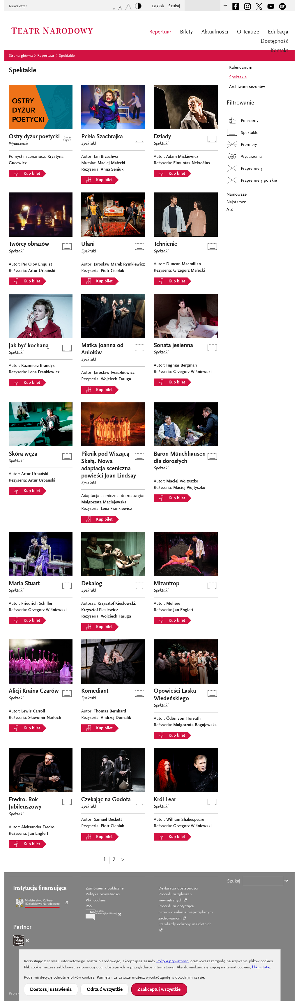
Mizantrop (166, 584)
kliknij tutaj (261, 967)
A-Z (230, 210)
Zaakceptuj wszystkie (159, 989)
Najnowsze (237, 194)
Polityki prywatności (172, 961)
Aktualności (214, 32)
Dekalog (91, 584)
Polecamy (242, 120)
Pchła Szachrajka (102, 137)
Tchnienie (165, 244)
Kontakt (279, 51)
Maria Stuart (24, 584)
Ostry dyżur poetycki (34, 137)
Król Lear (165, 800)
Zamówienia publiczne (105, 889)
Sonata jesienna (173, 346)
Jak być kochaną (29, 346)
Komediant (94, 691)
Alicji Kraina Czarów (34, 691)
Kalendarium (240, 68)
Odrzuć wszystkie (105, 989)
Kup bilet (25, 173)
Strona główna (21, 56)
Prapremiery (245, 168)
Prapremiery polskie (252, 180)
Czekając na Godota (106, 800)
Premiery (242, 144)
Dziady (162, 137)
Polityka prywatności (103, 894)
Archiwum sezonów (247, 87)
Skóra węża (23, 454)
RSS (89, 906)
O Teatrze (248, 32)
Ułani (88, 244)
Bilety (186, 32)
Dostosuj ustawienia (51, 989)
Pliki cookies (96, 901)
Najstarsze (236, 202)
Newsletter (18, 6)
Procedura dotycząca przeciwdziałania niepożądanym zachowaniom (185, 912)
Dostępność (274, 41)
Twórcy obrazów (29, 244)
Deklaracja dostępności (178, 889)
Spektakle (67, 56)
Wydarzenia (244, 156)
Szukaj (174, 6)
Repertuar (160, 32)
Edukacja (278, 32)
